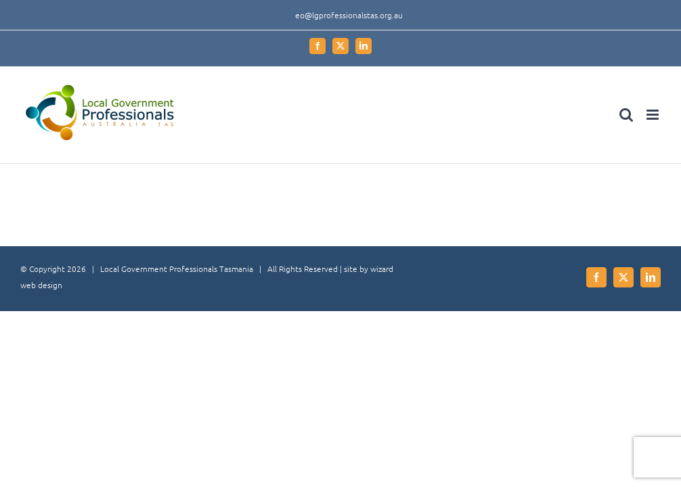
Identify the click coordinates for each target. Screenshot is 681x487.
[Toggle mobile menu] (653, 115)
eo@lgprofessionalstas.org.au (349, 14)
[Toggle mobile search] (626, 115)
